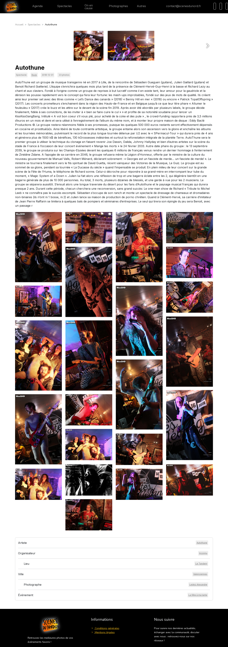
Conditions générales (105, 628)
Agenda (35, 6)
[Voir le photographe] (198, 584)
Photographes (115, 6)
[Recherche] (214, 6)
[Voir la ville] (200, 574)
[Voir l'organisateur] (203, 553)
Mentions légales (103, 632)
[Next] (207, 46)
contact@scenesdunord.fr (180, 6)
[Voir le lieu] (201, 563)
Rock (34, 75)
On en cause (87, 7)
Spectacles (61, 6)
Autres (143, 6)
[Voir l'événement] (198, 595)
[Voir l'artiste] (202, 542)
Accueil (19, 24)
